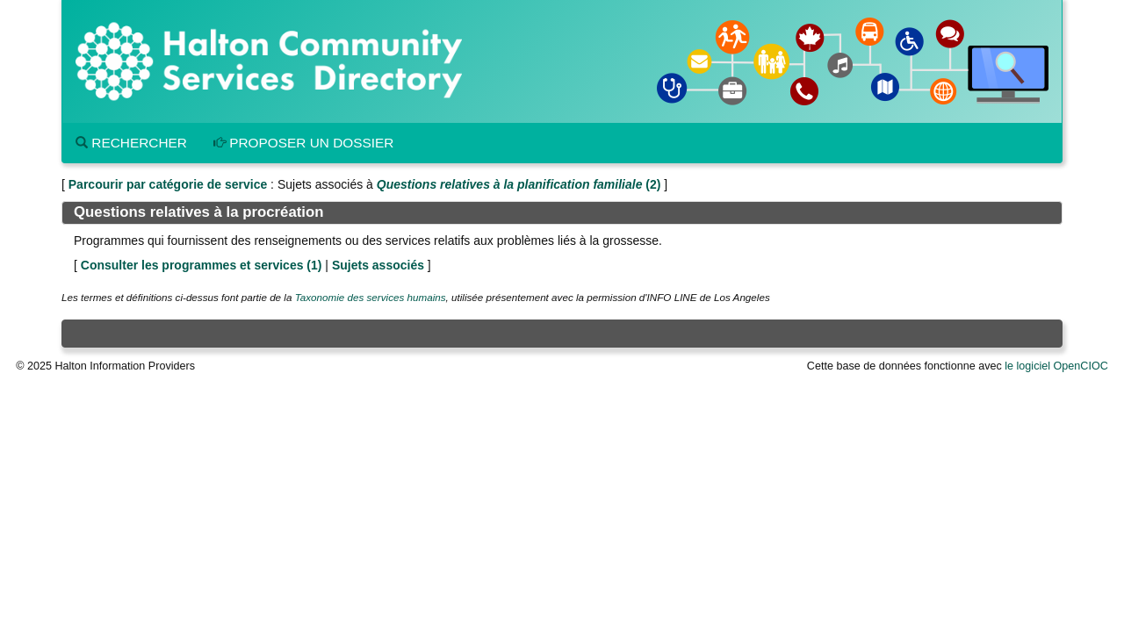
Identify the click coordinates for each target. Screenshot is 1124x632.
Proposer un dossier (303, 142)
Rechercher (131, 142)
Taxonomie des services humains (370, 297)
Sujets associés (378, 265)
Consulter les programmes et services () (201, 265)
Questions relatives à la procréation (198, 212)
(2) (519, 184)
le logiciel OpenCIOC (1056, 366)
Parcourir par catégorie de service (167, 184)
